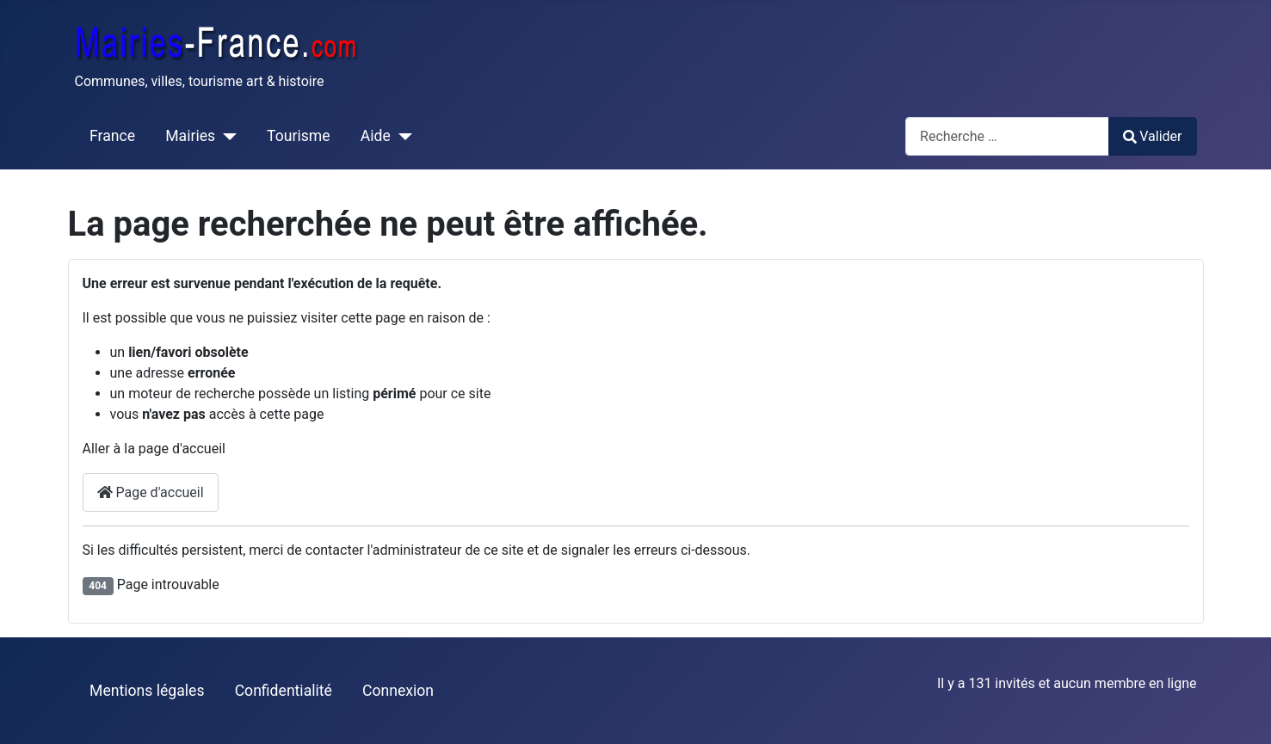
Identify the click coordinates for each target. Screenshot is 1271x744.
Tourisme (298, 135)
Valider (1152, 136)
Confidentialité (283, 690)
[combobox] (1007, 136)
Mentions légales (146, 690)
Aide (376, 135)
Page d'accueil (150, 492)
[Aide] (401, 136)
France (112, 135)
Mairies (190, 135)
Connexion (398, 690)
